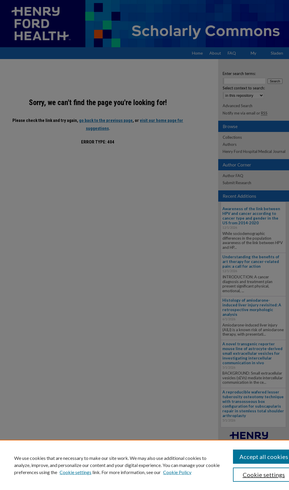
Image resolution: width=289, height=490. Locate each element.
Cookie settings (75, 472)
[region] (144, 465)
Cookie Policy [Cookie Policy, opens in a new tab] (177, 472)
